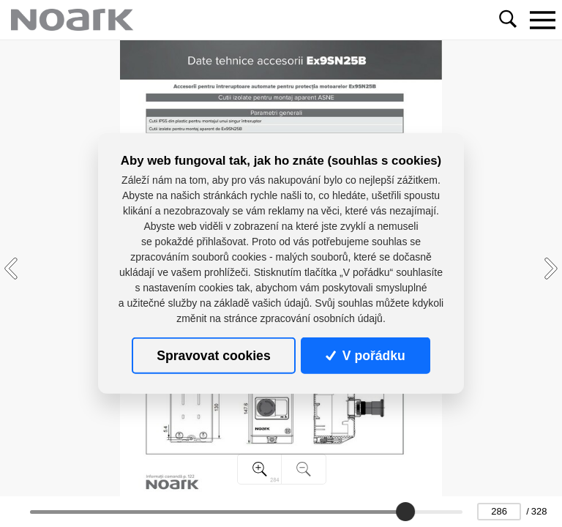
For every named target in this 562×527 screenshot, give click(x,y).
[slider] (405, 511)
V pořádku (365, 355)
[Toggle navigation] (542, 20)
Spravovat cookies (213, 355)
